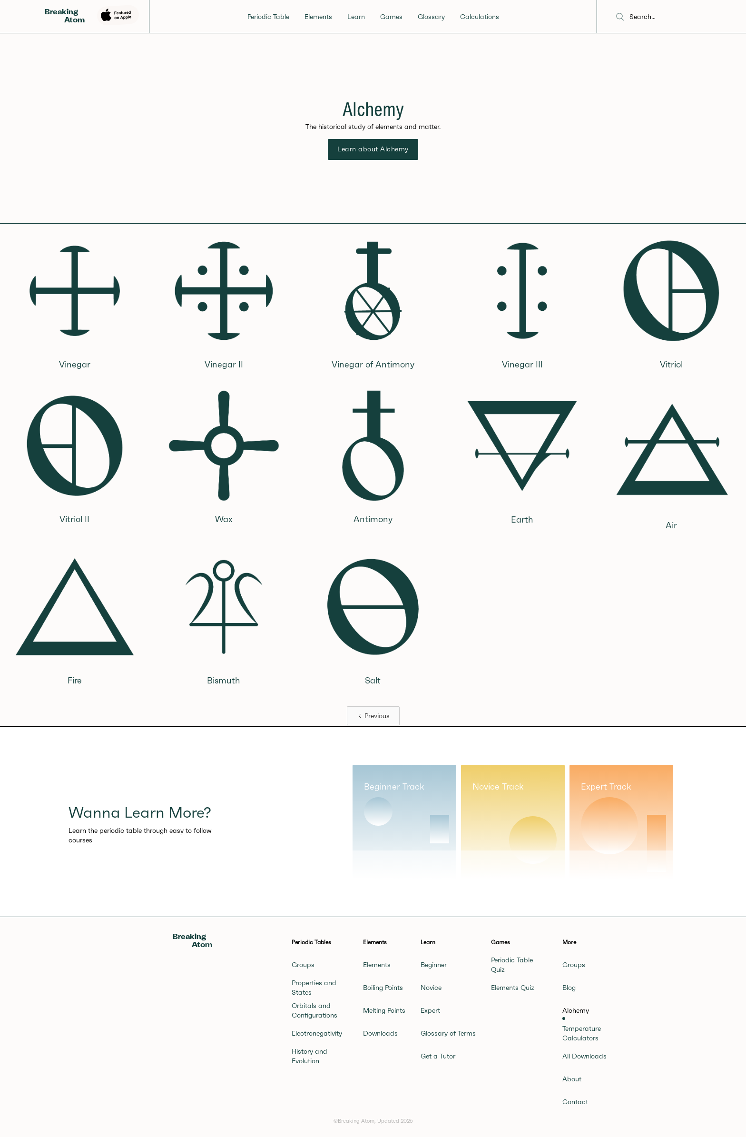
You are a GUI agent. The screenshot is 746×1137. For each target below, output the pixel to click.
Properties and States (314, 988)
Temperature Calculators (581, 1033)
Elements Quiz (512, 987)
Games (391, 16)
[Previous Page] (373, 715)
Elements (318, 16)
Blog (569, 987)
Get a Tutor (438, 1056)
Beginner (434, 964)
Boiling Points (383, 987)
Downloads (380, 1033)
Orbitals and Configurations (314, 1010)
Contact (575, 1101)
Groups (303, 964)
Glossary (431, 16)
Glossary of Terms (448, 1033)
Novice (431, 987)
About (571, 1079)
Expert (430, 1010)
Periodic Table (268, 16)
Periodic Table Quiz (512, 965)
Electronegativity (317, 1033)
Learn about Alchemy (373, 149)
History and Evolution (309, 1056)
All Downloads (584, 1056)
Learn (356, 16)
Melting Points (384, 1010)
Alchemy (575, 1010)
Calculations (479, 16)
